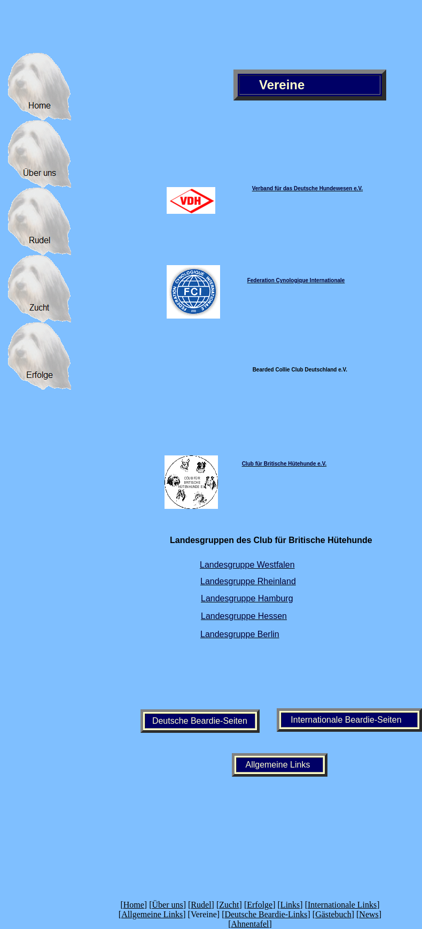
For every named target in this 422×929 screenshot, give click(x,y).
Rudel (201, 904)
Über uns (167, 904)
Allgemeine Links (152, 914)
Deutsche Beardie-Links (265, 914)
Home (133, 904)
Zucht (229, 904)
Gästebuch (333, 914)
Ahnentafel (250, 923)
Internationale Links (342, 904)
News (368, 914)
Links (290, 904)
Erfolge (259, 904)
